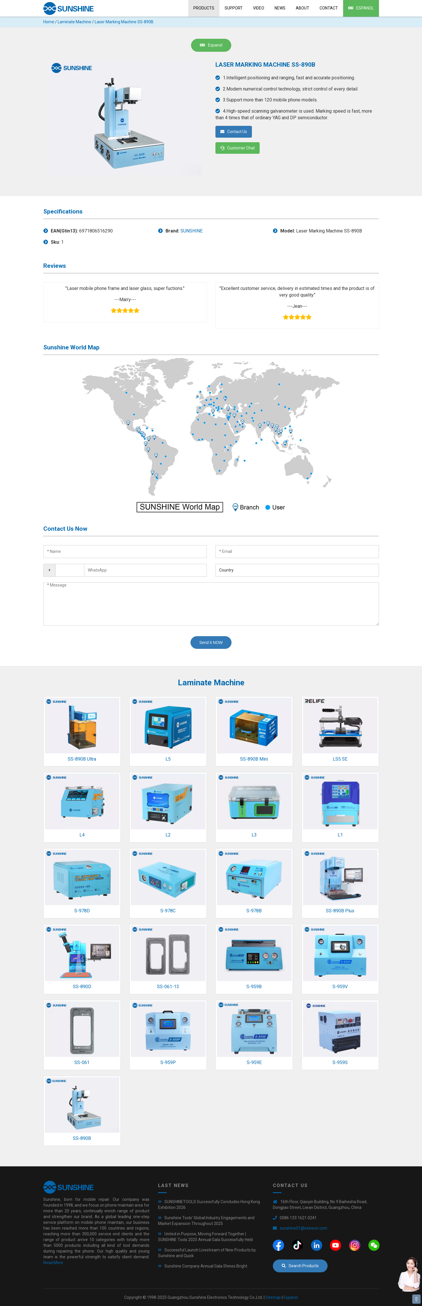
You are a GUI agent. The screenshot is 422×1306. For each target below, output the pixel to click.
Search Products (300, 1265)
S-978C (168, 910)
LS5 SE (340, 759)
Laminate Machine (74, 22)
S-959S (340, 1062)
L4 (82, 835)
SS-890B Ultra (82, 759)
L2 (168, 835)
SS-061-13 (168, 986)
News (280, 8)
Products (203, 8)
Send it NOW (211, 642)
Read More (53, 1262)
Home (48, 22)
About (302, 8)
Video (258, 8)
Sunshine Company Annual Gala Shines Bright (205, 1266)
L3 (254, 835)
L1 (340, 835)
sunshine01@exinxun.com (303, 1228)
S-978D (82, 910)
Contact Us (233, 131)
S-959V (340, 986)
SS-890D (82, 986)
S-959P (168, 1062)
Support (234, 8)
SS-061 (82, 1062)
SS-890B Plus (340, 910)
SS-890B (82, 1138)
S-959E (254, 1062)
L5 (168, 759)
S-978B (254, 910)
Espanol (361, 8)
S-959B (254, 986)
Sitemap (273, 1297)
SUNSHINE (191, 231)
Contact (329, 8)
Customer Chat (237, 148)
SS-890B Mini (254, 759)
